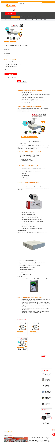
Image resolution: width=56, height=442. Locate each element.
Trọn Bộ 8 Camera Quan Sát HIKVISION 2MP (22, 349)
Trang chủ (7, 16)
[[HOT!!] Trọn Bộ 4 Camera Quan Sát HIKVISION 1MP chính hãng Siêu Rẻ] (14, 10)
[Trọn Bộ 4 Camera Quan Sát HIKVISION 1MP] (10, 6)
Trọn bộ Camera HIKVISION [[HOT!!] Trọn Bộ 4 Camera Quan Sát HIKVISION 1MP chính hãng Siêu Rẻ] (22, 19)
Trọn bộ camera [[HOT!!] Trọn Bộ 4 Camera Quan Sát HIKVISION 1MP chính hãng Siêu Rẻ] (13, 19)
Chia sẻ (35, 16)
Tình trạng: (6, 69)
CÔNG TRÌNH (23, 16)
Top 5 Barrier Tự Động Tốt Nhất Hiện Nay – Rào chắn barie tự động (48, 374)
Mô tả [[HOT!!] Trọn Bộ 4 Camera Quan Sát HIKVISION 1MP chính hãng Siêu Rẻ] (19, 81)
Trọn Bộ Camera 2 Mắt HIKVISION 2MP (35, 333)
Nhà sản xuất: (7, 49)
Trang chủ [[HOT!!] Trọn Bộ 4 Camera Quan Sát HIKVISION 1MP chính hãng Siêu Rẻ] (7, 19)
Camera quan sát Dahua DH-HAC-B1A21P (46, 423)
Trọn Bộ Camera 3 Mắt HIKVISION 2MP (22, 333)
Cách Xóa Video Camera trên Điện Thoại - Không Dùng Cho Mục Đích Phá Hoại (48, 398)
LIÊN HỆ (39, 16)
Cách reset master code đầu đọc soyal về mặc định (48, 386)
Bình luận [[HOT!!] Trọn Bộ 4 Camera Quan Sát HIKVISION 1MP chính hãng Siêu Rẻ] (24, 81)
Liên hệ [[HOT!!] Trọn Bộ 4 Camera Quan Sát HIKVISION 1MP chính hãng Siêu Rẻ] (11, 74)
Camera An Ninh (15, 16)
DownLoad (29, 16)
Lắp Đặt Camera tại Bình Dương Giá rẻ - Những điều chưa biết (48, 392)
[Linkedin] (13, 77)
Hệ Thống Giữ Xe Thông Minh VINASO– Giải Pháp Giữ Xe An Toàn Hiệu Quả (48, 380)
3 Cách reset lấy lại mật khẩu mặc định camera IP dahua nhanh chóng (48, 404)
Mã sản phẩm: (7, 53)
